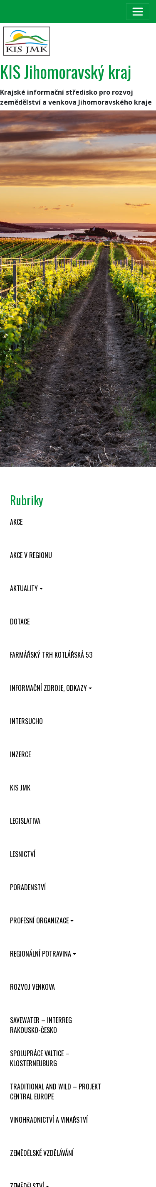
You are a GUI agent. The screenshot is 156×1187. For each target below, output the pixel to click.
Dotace (20, 622)
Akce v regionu (31, 555)
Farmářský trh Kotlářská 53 (51, 655)
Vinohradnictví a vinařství (49, 1120)
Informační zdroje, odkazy (48, 688)
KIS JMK (20, 788)
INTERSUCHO (26, 721)
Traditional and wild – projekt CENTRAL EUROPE (55, 1091)
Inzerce (20, 754)
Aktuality (24, 588)
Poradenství (28, 887)
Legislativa (25, 821)
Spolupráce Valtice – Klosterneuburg (39, 1058)
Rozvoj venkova (32, 987)
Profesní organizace (39, 920)
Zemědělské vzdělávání (42, 1153)
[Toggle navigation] (137, 11)
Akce (16, 522)
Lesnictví (22, 854)
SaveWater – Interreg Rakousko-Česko (41, 1025)
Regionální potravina (40, 954)
